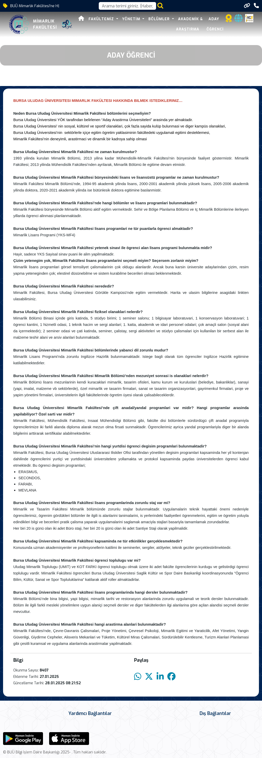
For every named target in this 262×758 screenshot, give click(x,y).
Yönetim (129, 19)
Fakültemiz (99, 19)
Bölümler (157, 19)
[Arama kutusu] (127, 6)
